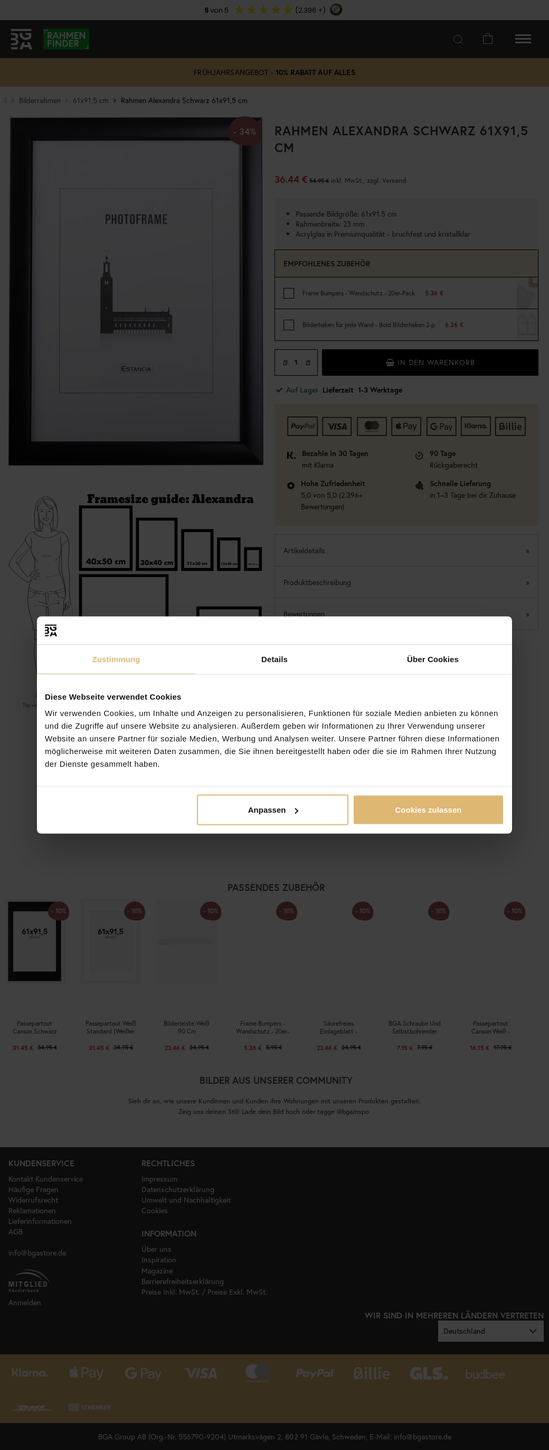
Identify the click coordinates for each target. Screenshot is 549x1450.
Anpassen (273, 809)
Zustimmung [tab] (116, 658)
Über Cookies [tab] (433, 658)
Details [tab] (274, 658)
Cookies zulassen (428, 809)
